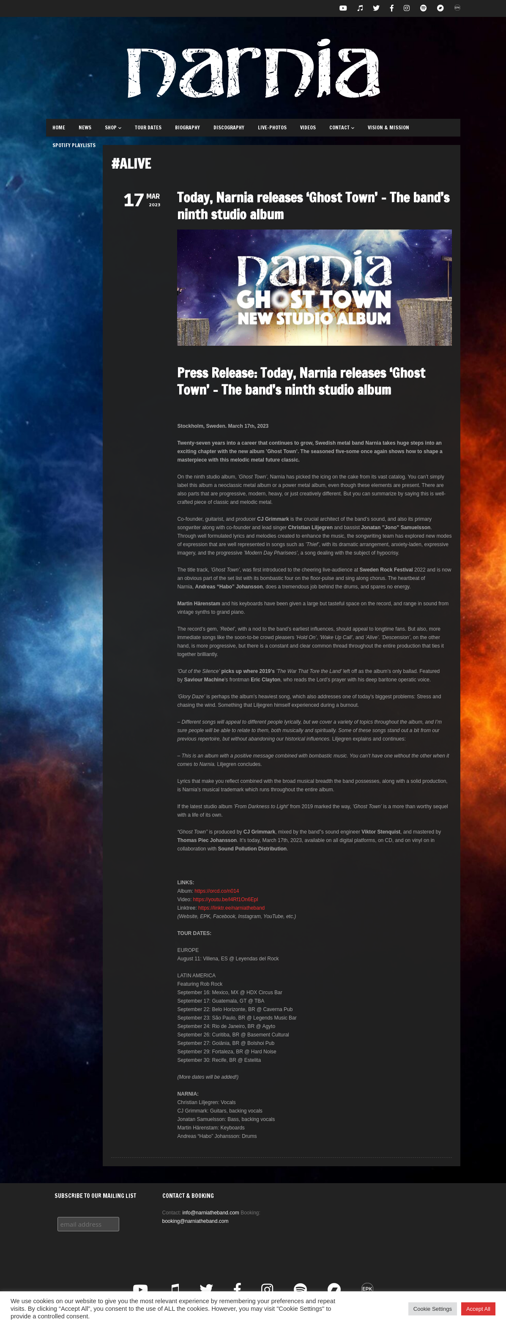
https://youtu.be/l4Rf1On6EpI (225, 899)
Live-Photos (272, 127)
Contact (341, 127)
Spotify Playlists (74, 145)
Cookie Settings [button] (432, 1309)
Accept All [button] (478, 1309)
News (85, 127)
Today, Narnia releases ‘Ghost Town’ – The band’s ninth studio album (313, 206)
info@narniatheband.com (211, 1213)
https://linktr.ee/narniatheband (231, 908)
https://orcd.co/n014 (216, 891)
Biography (187, 127)
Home (58, 127)
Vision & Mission (388, 127)
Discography (228, 127)
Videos (308, 127)
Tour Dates (148, 127)
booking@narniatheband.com (195, 1221)
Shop (113, 127)
